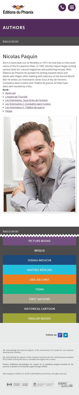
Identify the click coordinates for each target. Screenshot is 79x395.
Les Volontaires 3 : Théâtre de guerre (25, 107)
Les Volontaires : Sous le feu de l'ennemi (26, 100)
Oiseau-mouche (39, 260)
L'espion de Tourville (16, 96)
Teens (39, 289)
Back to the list (10, 41)
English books (39, 318)
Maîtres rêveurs (39, 270)
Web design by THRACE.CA (13, 374)
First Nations (39, 299)
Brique (39, 250)
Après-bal (10, 93)
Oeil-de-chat (39, 280)
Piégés (8, 111)
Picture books (39, 241)
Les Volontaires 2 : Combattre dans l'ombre (28, 103)
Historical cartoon (39, 309)
